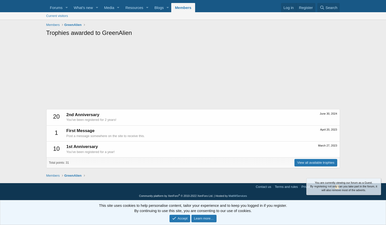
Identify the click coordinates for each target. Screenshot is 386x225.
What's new (83, 7)
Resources (134, 7)
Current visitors (57, 16)
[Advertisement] (193, 74)
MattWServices (237, 195)
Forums (56, 7)
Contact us (263, 187)
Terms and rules (286, 187)
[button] (66, 7)
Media (109, 7)
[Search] (328, 7)
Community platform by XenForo (176, 195)
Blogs (159, 7)
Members (183, 7)
